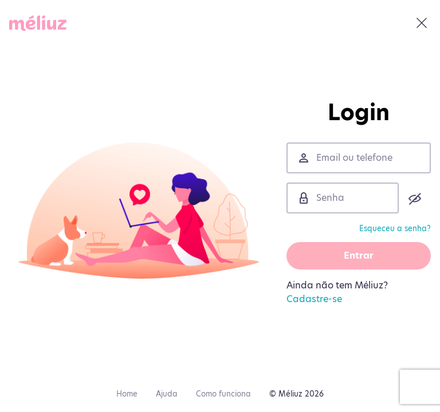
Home (127, 393)
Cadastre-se (314, 299)
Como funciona (223, 393)
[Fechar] (421, 23)
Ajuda (167, 393)
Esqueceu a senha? (395, 228)
